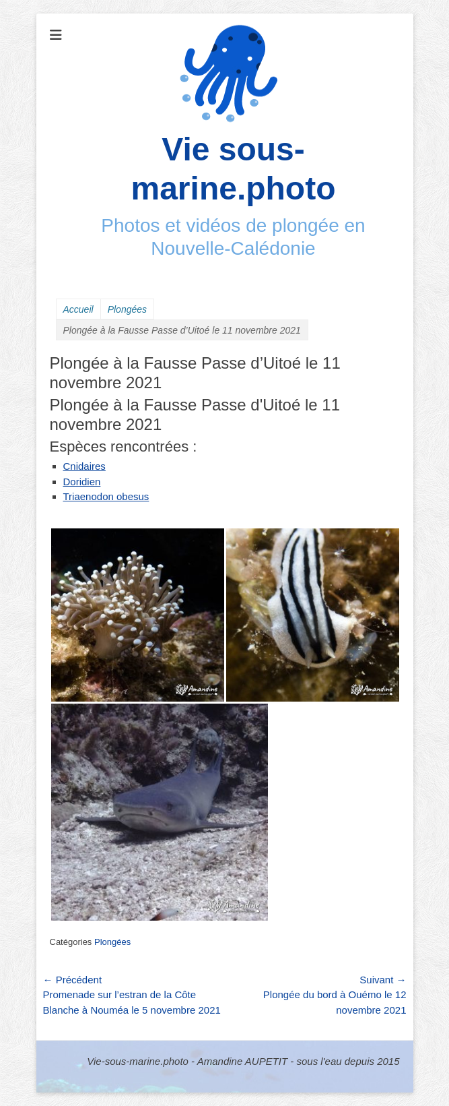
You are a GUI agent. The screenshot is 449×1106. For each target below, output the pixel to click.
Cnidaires (84, 466)
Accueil (78, 309)
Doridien (82, 481)
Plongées (127, 309)
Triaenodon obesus (106, 496)
